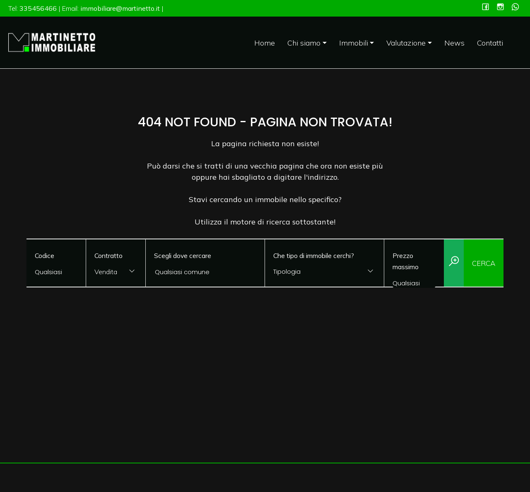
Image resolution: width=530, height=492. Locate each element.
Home (264, 43)
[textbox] (313, 271)
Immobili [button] (353, 43)
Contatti (490, 43)
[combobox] (115, 272)
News (454, 43)
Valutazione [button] (406, 43)
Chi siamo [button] (303, 43)
